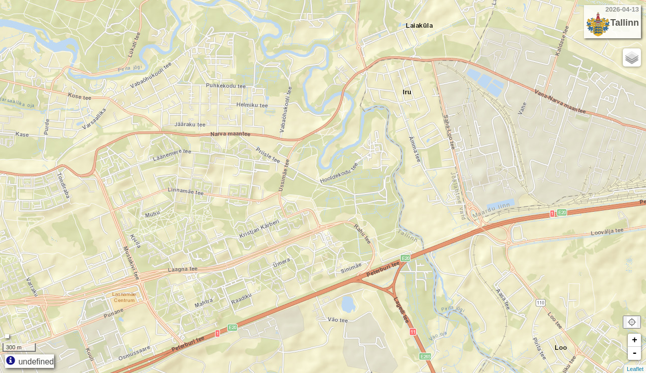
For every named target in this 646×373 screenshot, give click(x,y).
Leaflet (635, 369)
